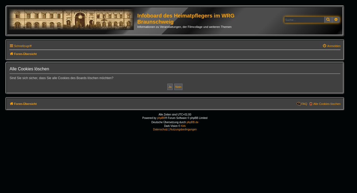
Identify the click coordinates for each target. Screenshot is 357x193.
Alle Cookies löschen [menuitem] (327, 103)
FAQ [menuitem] (304, 103)
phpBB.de (192, 122)
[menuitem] (331, 46)
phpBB (161, 118)
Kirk (183, 126)
